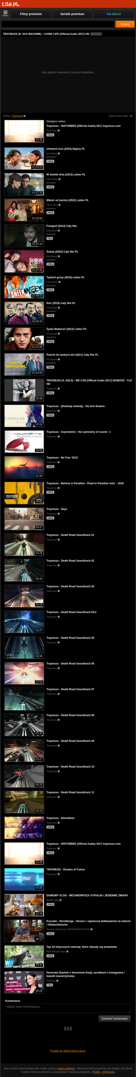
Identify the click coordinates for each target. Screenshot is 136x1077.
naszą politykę (66, 1068)
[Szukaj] (57, 24)
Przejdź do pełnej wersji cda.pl (68, 1050)
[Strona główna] (10, 4)
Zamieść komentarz (114, 1018)
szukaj (125, 24)
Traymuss (17, 115)
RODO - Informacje (103, 1072)
